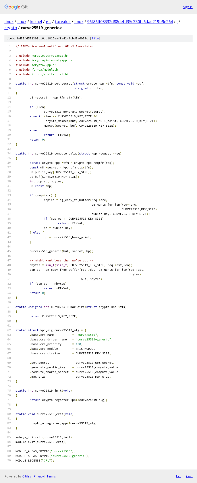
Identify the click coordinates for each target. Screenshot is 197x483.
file (95, 38)
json (189, 476)
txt (178, 476)
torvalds (63, 21)
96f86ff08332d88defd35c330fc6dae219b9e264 (130, 21)
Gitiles (26, 476)
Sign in (188, 7)
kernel (36, 21)
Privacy (39, 476)
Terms (51, 476)
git (48, 21)
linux (9, 21)
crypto (10, 27)
